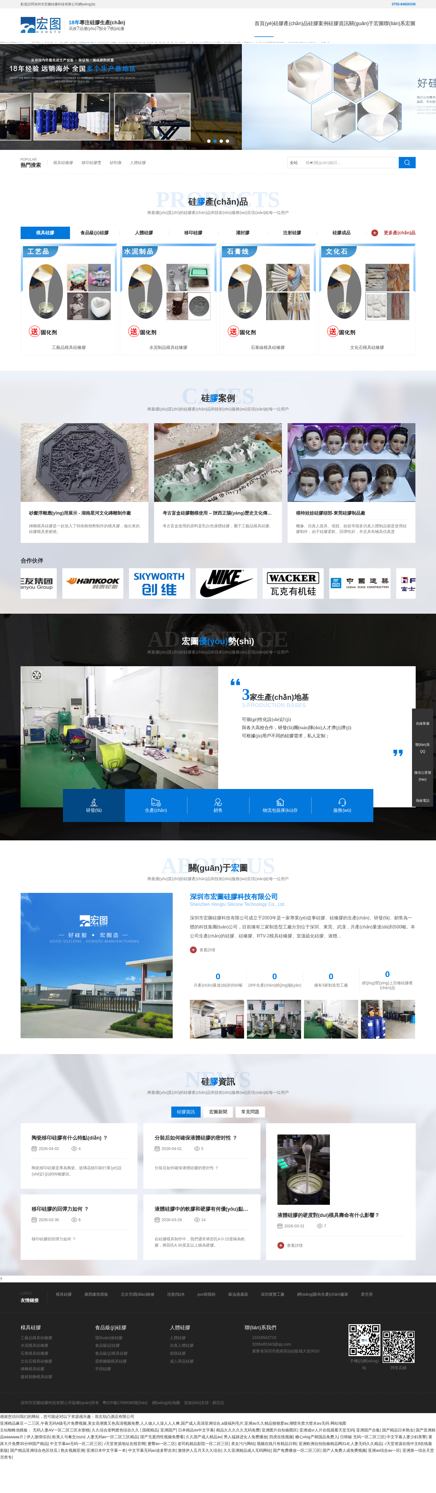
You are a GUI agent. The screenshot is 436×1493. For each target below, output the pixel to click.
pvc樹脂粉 (207, 1326)
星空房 (367, 1326)
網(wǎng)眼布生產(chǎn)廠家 (322, 1326)
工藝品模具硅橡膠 (36, 1370)
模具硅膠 (45, 263)
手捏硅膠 (103, 1401)
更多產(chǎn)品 (393, 263)
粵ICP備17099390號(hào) (124, 1435)
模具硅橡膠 (63, 193)
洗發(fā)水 (176, 1326)
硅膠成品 (341, 263)
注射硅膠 (292, 263)
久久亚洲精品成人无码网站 (247, 1483)
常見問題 (250, 1144)
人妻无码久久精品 (366, 1476)
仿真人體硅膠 (182, 1378)
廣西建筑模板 (96, 1326)
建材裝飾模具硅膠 (36, 1409)
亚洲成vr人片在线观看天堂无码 (326, 1462)
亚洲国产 (168, 1462)
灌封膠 (242, 263)
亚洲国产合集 (368, 1462)
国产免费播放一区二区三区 (296, 1483)
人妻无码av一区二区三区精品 (112, 1469)
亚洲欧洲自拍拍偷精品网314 (324, 1476)
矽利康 (116, 193)
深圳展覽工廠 (272, 1326)
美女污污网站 (243, 1476)
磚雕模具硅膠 (32, 1401)
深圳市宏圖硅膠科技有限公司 (234, 929)
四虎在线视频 (281, 1469)
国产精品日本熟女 (398, 1462)
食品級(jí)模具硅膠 (111, 1385)
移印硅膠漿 (91, 193)
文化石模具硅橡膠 (36, 1393)
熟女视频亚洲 (72, 1483)
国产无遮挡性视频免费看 (162, 1469)
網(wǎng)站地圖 (166, 1435)
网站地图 (338, 1455)
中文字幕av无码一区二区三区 (76, 1476)
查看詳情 (202, 982)
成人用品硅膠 (182, 1393)
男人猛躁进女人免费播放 (245, 1469)
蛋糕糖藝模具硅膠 (111, 1393)
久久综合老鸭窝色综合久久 (116, 1462)
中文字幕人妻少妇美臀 (406, 1469)
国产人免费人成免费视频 (344, 1483)
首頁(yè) (196, 24)
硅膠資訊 (186, 1144)
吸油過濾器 (238, 1326)
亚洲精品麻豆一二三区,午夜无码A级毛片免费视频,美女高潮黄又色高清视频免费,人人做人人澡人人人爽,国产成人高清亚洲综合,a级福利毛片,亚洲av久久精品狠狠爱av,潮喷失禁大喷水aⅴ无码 (164, 1455)
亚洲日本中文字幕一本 (106, 1483)
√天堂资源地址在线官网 (124, 1476)
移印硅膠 (193, 263)
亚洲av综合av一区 (384, 1483)
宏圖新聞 (218, 1144)
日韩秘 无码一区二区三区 (362, 1469)
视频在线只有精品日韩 (276, 1476)
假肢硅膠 (178, 1385)
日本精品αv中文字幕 (196, 1462)
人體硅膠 (138, 193)
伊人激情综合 (38, 1469)
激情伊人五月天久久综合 (199, 1483)
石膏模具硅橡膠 (34, 1385)
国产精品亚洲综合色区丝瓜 (34, 1483)
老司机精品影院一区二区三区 (203, 1476)
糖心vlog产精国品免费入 (316, 1469)
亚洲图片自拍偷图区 (279, 1462)
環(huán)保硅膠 (108, 1370)
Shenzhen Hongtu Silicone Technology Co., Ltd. (238, 936)
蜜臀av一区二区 (162, 1476)
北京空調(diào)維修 (138, 1326)
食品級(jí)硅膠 (94, 263)
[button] (209, 171)
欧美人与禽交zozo (68, 1469)
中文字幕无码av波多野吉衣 (152, 1483)
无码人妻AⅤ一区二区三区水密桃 (61, 1462)
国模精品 (150, 1462)
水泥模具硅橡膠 (34, 1378)
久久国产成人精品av (204, 1469)
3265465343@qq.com (271, 1376)
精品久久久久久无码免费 (238, 1462)
